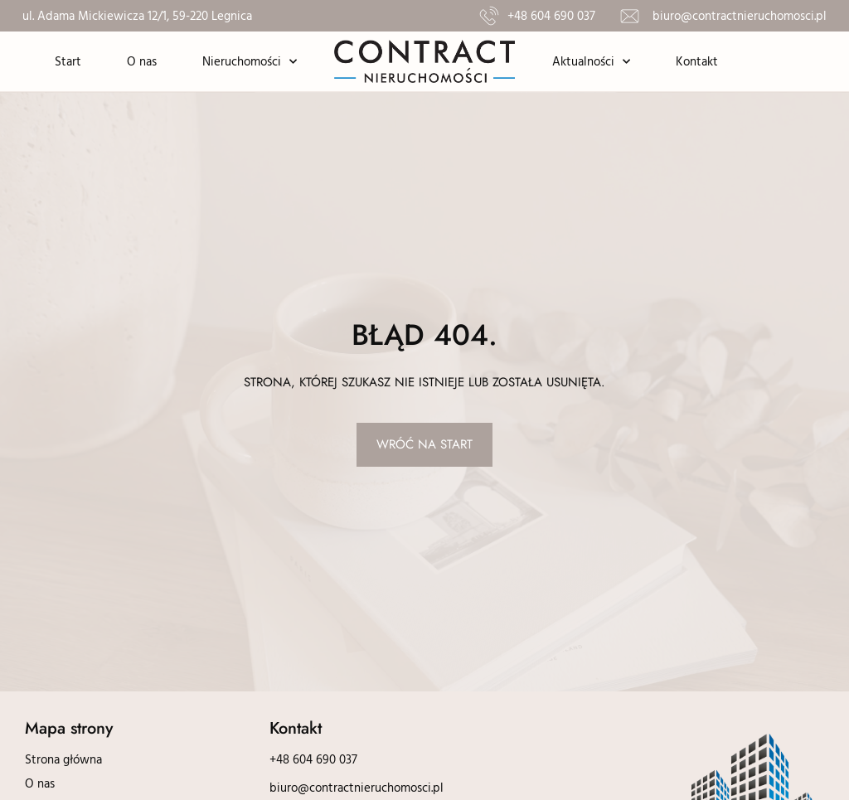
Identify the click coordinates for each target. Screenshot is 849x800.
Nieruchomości (249, 62)
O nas (142, 60)
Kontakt (697, 60)
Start (68, 60)
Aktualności (591, 62)
